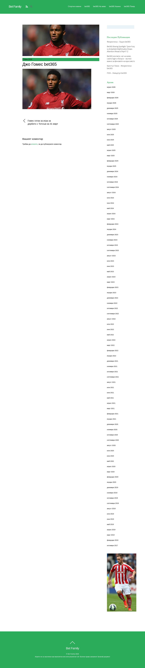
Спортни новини (74, 6)
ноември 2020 (112, 429)
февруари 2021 (112, 414)
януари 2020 (111, 482)
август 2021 (111, 382)
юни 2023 (110, 266)
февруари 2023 (112, 287)
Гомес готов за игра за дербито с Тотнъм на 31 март (40, 122)
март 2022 (111, 345)
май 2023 (110, 271)
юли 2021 (110, 387)
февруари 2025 (112, 161)
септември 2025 (113, 124)
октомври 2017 (112, 545)
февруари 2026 (112, 98)
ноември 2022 (112, 303)
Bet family (71, 654)
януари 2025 (111, 166)
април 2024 (111, 213)
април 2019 (111, 530)
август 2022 (111, 319)
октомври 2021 (112, 372)
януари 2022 (111, 356)
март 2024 (111, 219)
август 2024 (111, 192)
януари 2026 (111, 103)
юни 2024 (110, 203)
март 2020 (111, 472)
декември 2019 (112, 487)
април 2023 (111, 277)
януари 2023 (111, 293)
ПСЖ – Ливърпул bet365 (117, 73)
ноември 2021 (112, 366)
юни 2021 (110, 393)
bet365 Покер (129, 6)
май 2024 (110, 208)
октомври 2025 (112, 119)
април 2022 (111, 340)
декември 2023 (112, 234)
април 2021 (111, 403)
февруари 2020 (112, 477)
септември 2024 (113, 187)
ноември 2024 (112, 177)
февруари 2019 (112, 540)
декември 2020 (112, 424)
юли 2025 (110, 134)
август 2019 (111, 508)
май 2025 (110, 145)
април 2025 (111, 150)
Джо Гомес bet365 (39, 64)
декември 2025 (112, 108)
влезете (34, 144)
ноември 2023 (112, 240)
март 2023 (111, 282)
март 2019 (111, 535)
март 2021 (111, 408)
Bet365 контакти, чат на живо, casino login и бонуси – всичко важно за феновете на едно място (121, 58)
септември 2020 (113, 440)
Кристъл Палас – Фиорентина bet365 (119, 67)
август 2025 (111, 129)
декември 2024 (112, 171)
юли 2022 (110, 324)
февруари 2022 (112, 350)
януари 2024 (111, 229)
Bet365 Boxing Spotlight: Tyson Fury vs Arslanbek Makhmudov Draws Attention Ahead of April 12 (121, 49)
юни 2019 (110, 519)
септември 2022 (113, 313)
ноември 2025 (112, 113)
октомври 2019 (112, 498)
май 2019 (110, 524)
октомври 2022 (112, 308)
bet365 (87, 6)
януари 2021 (111, 419)
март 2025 (111, 155)
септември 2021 (113, 377)
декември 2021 (112, 361)
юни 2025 (110, 140)
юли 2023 (110, 261)
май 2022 (110, 335)
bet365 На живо (99, 6)
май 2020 (110, 461)
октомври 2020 (112, 435)
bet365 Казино (115, 6)
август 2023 (111, 256)
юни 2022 (110, 329)
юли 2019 (110, 514)
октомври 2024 (112, 182)
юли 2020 (110, 451)
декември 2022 (112, 298)
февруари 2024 (112, 224)
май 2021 (110, 398)
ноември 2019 (112, 493)
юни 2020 (110, 456)
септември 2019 (113, 503)
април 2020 (111, 466)
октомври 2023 (112, 245)
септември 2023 (113, 250)
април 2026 (111, 87)
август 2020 (111, 445)
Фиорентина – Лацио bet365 (118, 42)
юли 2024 (110, 198)
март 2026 (111, 92)
